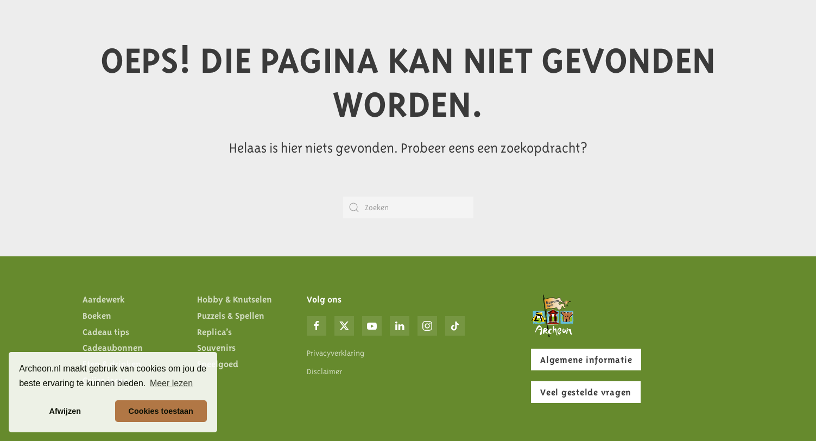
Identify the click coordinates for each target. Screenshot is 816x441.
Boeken (97, 315)
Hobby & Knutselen (234, 299)
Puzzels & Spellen (230, 315)
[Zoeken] (408, 207)
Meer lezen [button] (171, 383)
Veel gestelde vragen (585, 392)
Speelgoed (217, 363)
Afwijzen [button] (65, 411)
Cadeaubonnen (113, 347)
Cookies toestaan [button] (161, 411)
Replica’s (214, 331)
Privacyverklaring (335, 353)
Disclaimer (324, 371)
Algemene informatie (586, 359)
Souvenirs (216, 347)
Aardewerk (104, 299)
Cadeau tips (106, 331)
